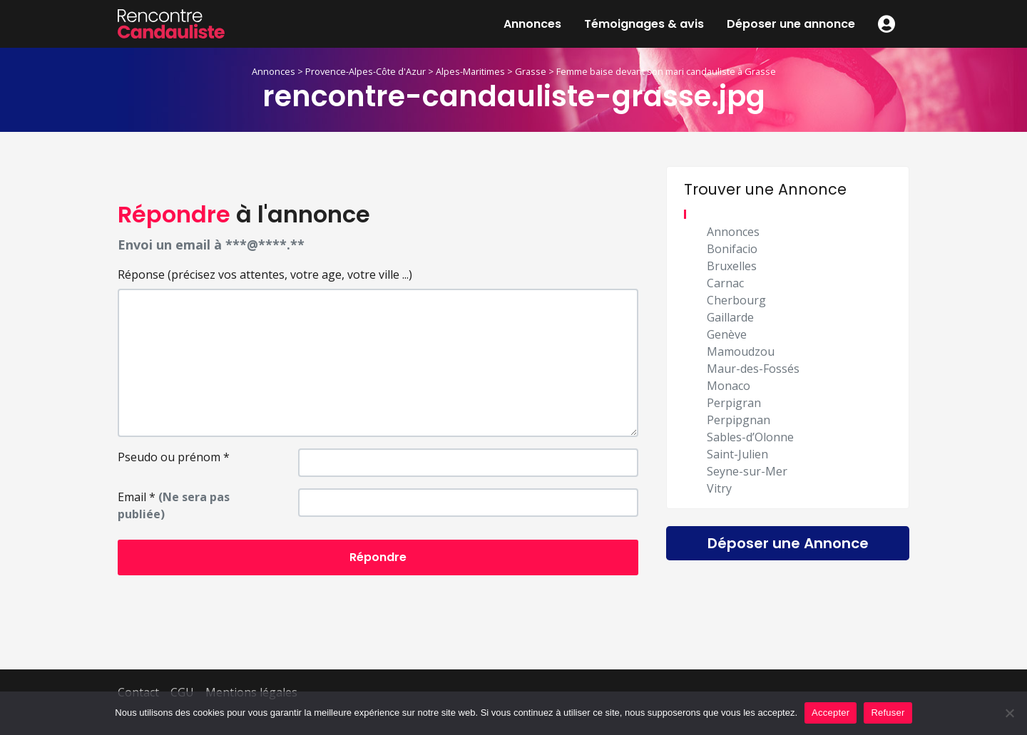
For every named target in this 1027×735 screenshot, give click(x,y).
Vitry (719, 488)
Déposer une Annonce (788, 543)
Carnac (725, 283)
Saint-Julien (737, 454)
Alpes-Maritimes (470, 71)
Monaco (728, 386)
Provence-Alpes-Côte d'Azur (365, 71)
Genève (727, 334)
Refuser (887, 712)
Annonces (532, 24)
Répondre (378, 557)
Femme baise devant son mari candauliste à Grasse (666, 71)
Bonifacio (732, 249)
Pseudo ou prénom (174, 457)
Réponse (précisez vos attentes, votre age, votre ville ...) (265, 274)
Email (174, 505)
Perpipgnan (738, 420)
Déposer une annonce (791, 24)
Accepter (830, 712)
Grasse (530, 71)
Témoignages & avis (644, 24)
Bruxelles (732, 266)
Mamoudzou (741, 351)
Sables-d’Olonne (750, 437)
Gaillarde (730, 317)
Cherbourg (736, 300)
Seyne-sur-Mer (747, 471)
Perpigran (734, 403)
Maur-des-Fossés (753, 368)
